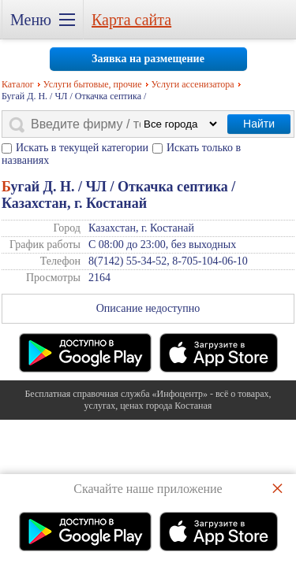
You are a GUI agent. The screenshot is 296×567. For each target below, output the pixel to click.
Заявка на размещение (148, 59)
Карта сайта (131, 19)
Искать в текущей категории (82, 148)
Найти (259, 123)
